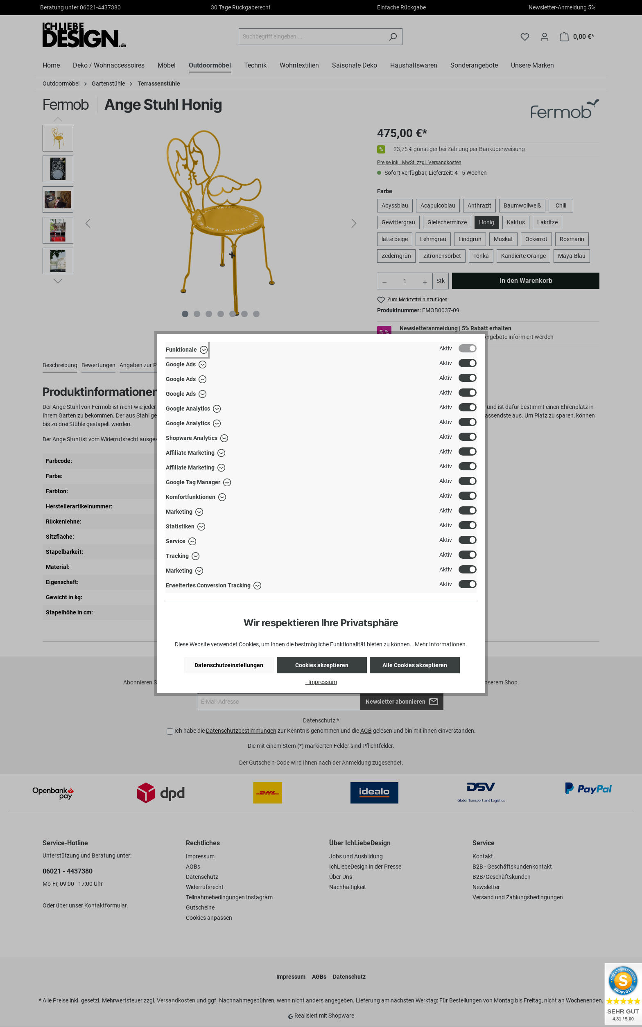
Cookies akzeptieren (321, 665)
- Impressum (321, 682)
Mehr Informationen (440, 644)
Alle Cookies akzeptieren (414, 665)
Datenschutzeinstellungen (228, 665)
